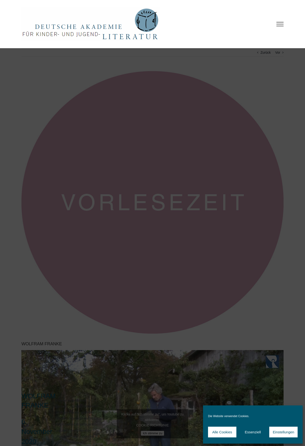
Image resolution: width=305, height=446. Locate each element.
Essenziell (253, 432)
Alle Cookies (222, 432)
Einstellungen (283, 432)
